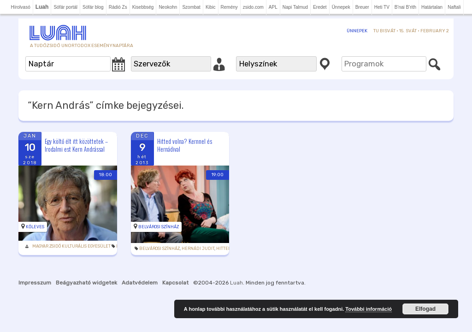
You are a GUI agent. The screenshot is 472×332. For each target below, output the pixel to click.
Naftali (454, 7)
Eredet (319, 7)
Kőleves (35, 216)
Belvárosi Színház (150, 216)
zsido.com (253, 7)
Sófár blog (93, 7)
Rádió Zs (118, 7)
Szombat (191, 7)
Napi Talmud (295, 7)
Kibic (211, 7)
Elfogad (425, 309)
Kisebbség (143, 7)
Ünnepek (341, 7)
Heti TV (381, 7)
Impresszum (34, 272)
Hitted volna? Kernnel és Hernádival (175, 145)
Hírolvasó (20, 7)
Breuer (362, 7)
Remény (229, 7)
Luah (236, 272)
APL (273, 7)
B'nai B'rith (405, 7)
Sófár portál (65, 7)
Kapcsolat (175, 272)
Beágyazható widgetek (86, 272)
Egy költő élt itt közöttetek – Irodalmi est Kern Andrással (76, 145)
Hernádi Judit (189, 238)
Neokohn (168, 7)
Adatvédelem (140, 272)
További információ (368, 309)
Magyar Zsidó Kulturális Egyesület (71, 235)
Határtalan (431, 7)
